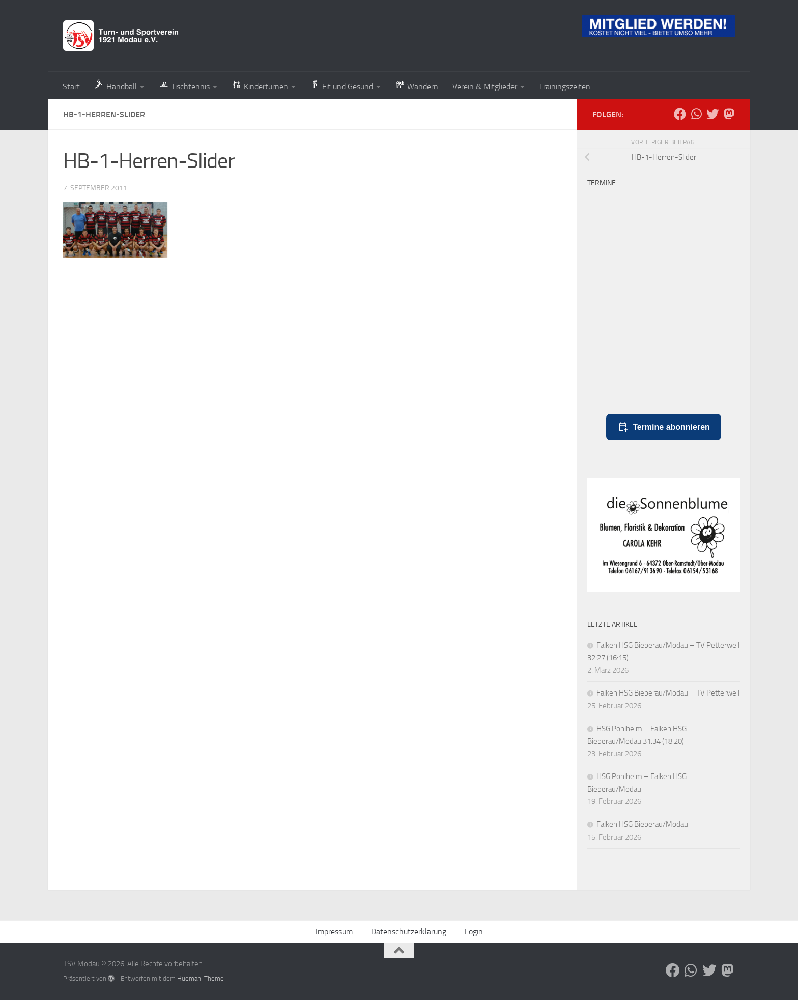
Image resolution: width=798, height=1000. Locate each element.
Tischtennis (184, 85)
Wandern (416, 85)
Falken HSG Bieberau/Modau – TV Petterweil (667, 693)
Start (71, 86)
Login (474, 931)
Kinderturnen (260, 85)
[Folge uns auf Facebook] (680, 114)
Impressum (334, 931)
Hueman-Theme (200, 978)
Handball (115, 85)
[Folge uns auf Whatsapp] (696, 114)
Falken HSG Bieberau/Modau (645, 824)
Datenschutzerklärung (408, 931)
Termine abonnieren (663, 427)
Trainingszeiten (564, 86)
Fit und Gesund (341, 85)
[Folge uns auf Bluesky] (712, 114)
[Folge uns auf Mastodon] (729, 114)
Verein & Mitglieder (484, 86)
